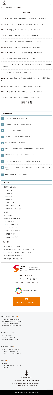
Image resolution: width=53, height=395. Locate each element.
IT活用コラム (8, 215)
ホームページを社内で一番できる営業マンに (16, 118)
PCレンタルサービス (7, 335)
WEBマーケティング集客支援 (9, 316)
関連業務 (3, 360)
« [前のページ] (26, 103)
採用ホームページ (11, 203)
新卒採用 (9, 196)
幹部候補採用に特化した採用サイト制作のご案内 (19, 249)
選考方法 (9, 193)
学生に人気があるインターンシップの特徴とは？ (24, 36)
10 (2, 175)
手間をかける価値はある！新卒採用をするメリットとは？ (27, 24)
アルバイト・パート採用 (13, 209)
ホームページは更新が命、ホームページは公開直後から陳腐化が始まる (22, 161)
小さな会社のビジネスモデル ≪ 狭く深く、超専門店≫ (18, 124)
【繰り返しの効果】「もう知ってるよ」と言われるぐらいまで (20, 155)
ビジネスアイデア (11, 228)
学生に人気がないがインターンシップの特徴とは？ (24, 30)
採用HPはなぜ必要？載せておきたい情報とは (16, 174)
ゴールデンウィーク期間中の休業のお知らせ (17, 253)
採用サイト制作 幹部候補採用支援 (11, 325)
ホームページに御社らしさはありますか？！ (16, 130)
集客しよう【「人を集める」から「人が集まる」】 (17, 142)
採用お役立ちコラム (10, 187)
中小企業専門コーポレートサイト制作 (12, 321)
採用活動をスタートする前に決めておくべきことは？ (25, 86)
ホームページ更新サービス (9, 337)
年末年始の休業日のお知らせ (13, 246)
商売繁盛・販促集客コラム (12, 218)
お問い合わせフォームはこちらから (26, 301)
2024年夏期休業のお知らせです (14, 259)
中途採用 (9, 199)
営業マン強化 (10, 221)
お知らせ (7, 212)
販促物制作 (5, 363)
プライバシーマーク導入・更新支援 (11, 353)
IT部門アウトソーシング (7, 332)
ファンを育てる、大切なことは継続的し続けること (17, 136)
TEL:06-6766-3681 (26, 279)
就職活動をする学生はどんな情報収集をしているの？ (25, 41)
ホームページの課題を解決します (11, 319)
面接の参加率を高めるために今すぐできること (23, 58)
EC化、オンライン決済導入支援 (10, 349)
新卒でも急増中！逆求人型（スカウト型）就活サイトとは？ (27, 18)
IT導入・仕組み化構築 (7, 346)
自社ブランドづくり (12, 237)
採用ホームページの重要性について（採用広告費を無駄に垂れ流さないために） (24, 149)
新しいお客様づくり (12, 224)
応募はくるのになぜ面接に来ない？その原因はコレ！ (25, 47)
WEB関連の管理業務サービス (10, 339)
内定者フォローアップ (13, 206)
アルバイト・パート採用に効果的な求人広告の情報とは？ (27, 53)
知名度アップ (10, 234)
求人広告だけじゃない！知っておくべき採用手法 (24, 98)
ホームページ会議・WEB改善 (10, 323)
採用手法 (9, 190)
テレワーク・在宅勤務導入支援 (10, 351)
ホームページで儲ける (13, 231)
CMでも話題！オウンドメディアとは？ (21, 72)
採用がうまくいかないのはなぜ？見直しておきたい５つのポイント (29, 92)
